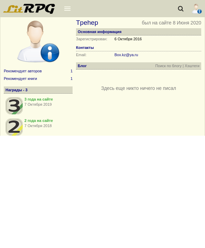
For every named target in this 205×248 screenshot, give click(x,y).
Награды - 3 (17, 90)
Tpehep (87, 22)
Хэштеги (192, 66)
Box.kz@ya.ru (126, 55)
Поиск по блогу (168, 66)
